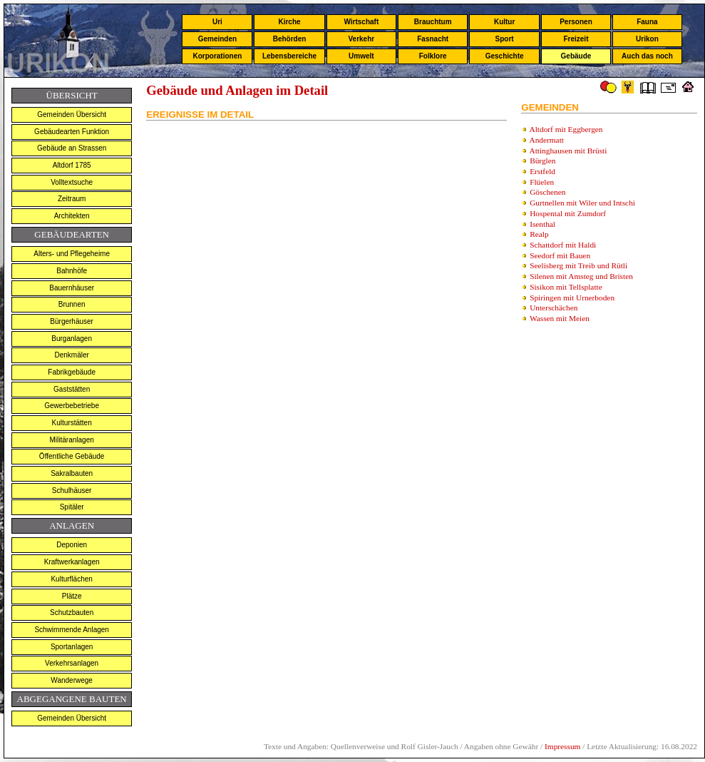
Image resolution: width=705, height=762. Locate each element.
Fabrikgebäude (72, 372)
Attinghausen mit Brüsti (568, 150)
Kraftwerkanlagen (72, 562)
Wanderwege (72, 680)
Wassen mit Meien (560, 318)
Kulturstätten (72, 423)
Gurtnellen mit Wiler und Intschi (582, 202)
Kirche (289, 22)
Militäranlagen (72, 440)
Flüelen (542, 182)
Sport (504, 39)
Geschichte (504, 56)
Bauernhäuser (71, 288)
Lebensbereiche (289, 56)
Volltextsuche (72, 182)
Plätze (72, 596)
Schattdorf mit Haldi (563, 244)
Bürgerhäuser (71, 321)
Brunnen (72, 304)
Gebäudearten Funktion (71, 132)
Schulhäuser (72, 490)
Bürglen (542, 160)
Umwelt (361, 56)
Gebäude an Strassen (71, 148)
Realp (539, 234)
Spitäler (72, 507)
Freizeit (575, 39)
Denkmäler (71, 355)
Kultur (504, 22)
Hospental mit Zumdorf (568, 213)
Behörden (290, 39)
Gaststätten (71, 389)
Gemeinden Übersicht (71, 114)
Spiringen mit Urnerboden (572, 297)
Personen (576, 22)
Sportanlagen (72, 647)
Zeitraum (72, 199)
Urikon (647, 39)
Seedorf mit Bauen (560, 255)
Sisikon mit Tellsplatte (566, 287)
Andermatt (547, 140)
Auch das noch (647, 56)
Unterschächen (553, 307)
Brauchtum (433, 22)
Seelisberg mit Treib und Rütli (578, 265)
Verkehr (361, 39)
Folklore (433, 56)
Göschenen (547, 192)
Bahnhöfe (71, 271)
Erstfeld (542, 171)
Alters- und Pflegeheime (72, 254)
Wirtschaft (361, 22)
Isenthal (542, 224)
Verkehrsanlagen (71, 663)
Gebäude (576, 56)
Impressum (562, 746)
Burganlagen (71, 338)
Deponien (71, 545)
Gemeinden (217, 39)
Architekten (72, 216)
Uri (217, 22)
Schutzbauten (71, 612)
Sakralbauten (72, 473)
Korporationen (217, 56)
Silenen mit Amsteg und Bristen (581, 276)
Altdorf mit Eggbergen (566, 129)
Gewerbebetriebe (71, 406)
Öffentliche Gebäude (72, 456)
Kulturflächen (71, 579)
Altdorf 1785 (72, 165)
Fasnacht (432, 39)
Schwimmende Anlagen (71, 630)
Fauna (647, 22)
